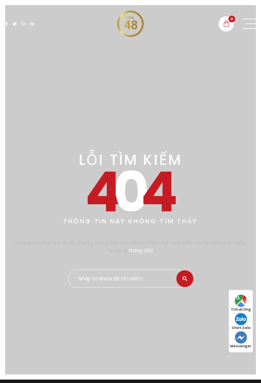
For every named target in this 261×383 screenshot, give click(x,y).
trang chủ (140, 250)
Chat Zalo (240, 321)
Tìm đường (241, 303)
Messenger (240, 340)
